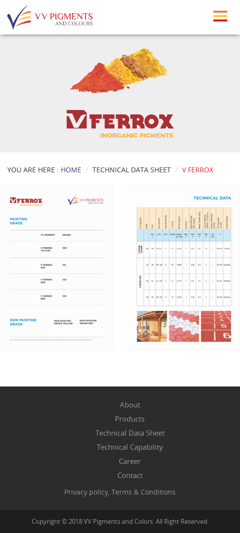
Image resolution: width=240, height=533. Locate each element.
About (130, 404)
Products (130, 418)
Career (130, 461)
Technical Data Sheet (130, 433)
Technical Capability (130, 447)
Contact (130, 475)
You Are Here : (44, 169)
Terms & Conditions (143, 491)
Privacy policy (86, 491)
